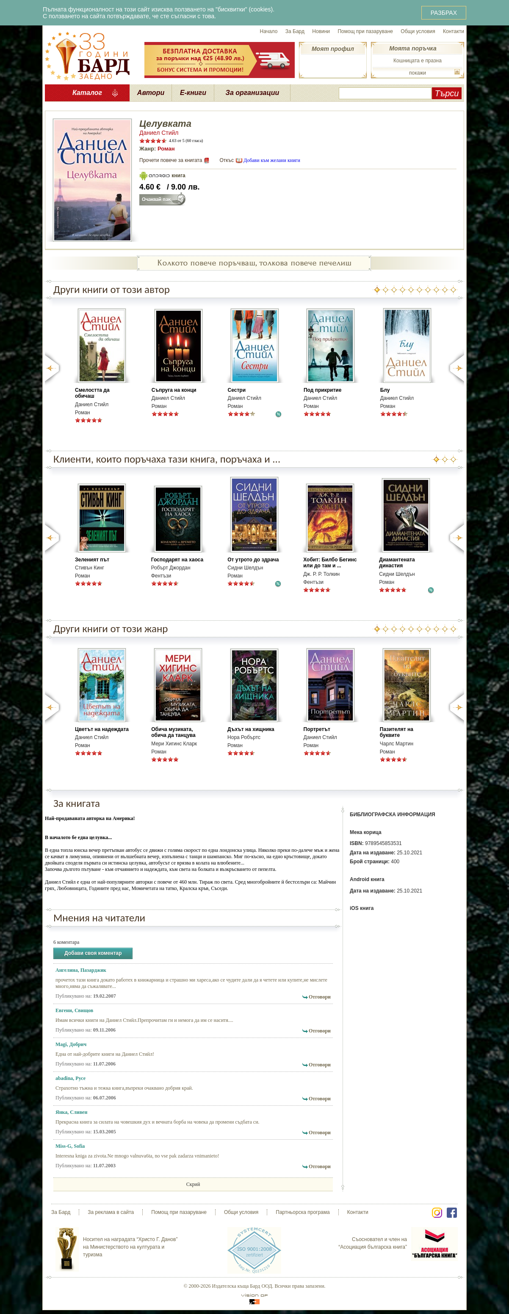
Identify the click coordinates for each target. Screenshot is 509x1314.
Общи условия (418, 31)
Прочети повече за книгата (170, 160)
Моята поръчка (412, 48)
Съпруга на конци (174, 390)
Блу (385, 390)
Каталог (87, 92)
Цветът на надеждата (102, 729)
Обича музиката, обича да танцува (173, 732)
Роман (166, 148)
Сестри (237, 390)
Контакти (453, 31)
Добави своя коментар (93, 953)
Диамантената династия (397, 563)
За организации (252, 92)
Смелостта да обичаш (92, 393)
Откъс (226, 160)
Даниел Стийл (159, 132)
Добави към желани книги (271, 160)
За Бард (294, 31)
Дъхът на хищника (250, 729)
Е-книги (193, 92)
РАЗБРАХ (444, 12)
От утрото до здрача (253, 560)
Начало (269, 31)
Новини (321, 31)
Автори (150, 92)
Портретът (317, 729)
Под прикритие (322, 390)
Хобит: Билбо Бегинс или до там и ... (330, 563)
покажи (417, 73)
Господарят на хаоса (177, 560)
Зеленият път (92, 560)
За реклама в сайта (111, 1212)
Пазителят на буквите (396, 732)
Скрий (193, 1184)
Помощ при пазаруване (365, 31)
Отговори (320, 997)
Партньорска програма (302, 1212)
